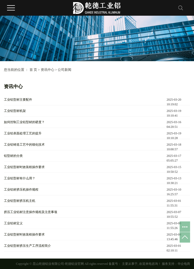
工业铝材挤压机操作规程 (21, 189)
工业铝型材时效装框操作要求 (24, 167)
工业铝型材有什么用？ (19, 178)
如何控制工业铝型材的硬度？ (24, 122)
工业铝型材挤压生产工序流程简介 (27, 246)
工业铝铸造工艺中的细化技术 (24, 144)
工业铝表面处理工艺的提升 (23, 133)
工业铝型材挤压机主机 (19, 201)
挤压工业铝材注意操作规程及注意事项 (30, 212)
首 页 (33, 70)
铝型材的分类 (13, 156)
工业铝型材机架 (15, 111)
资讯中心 (47, 70)
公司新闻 (64, 70)
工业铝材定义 (13, 223)
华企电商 (184, 264)
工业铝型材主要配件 (18, 99)
